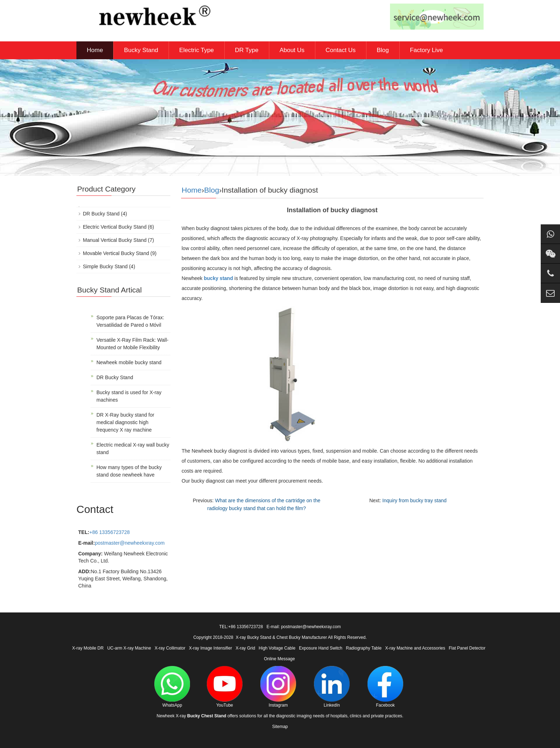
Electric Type (196, 50)
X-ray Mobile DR (88, 648)
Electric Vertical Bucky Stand (114, 227)
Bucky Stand (141, 50)
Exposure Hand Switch (320, 648)
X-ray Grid (245, 648)
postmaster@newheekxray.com (130, 543)
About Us (292, 50)
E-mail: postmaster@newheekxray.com (303, 626)
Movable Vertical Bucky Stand (116, 253)
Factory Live (426, 50)
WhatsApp (172, 687)
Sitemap (280, 726)
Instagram (278, 687)
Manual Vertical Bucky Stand (114, 240)
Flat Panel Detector (467, 648)
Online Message (279, 658)
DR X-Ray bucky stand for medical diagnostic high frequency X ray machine (125, 422)
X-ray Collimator (170, 648)
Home (95, 50)
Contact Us (341, 50)
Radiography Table (364, 648)
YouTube (224, 687)
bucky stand (218, 278)
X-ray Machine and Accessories (415, 648)
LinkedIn (332, 687)
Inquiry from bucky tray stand (414, 500)
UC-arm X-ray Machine (129, 648)
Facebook (385, 687)
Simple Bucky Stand (105, 266)
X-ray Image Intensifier (210, 648)
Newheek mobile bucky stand (128, 362)
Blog (383, 50)
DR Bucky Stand (101, 214)
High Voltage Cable (277, 648)
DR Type (247, 50)
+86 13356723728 (109, 532)
